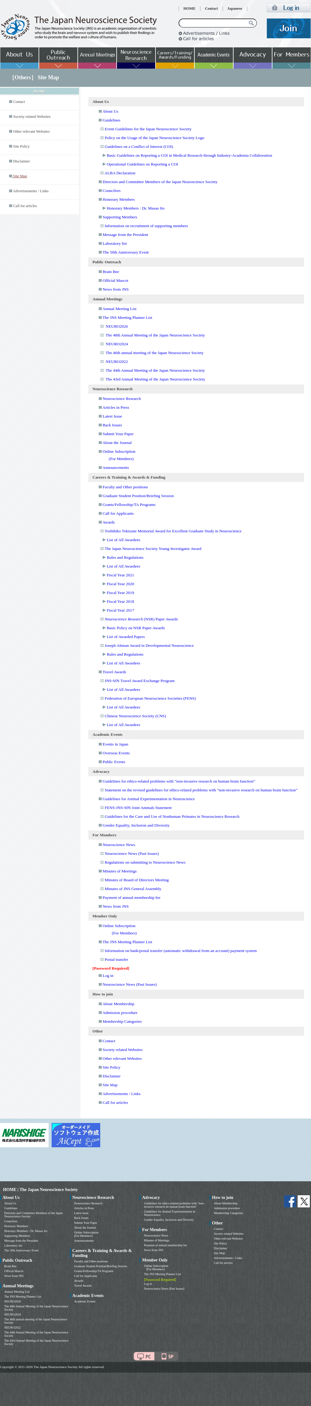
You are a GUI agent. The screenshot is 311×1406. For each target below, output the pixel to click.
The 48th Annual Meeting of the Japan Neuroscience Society (155, 335)
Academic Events (84, 1301)
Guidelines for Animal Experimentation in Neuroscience (149, 799)
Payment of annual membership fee (131, 897)
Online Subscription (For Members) (86, 1234)
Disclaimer (21, 161)
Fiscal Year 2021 (120, 575)
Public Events (114, 761)
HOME (189, 8)
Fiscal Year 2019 (120, 592)
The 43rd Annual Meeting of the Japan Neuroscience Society (155, 379)
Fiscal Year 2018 (120, 601)
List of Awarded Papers (126, 636)
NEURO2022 (117, 361)
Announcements (115, 467)
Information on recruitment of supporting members (146, 226)
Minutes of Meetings (120, 871)
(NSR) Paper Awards (141, 619)
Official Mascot (115, 280)
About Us (110, 111)
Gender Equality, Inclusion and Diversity (136, 825)
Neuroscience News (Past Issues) (132, 853)
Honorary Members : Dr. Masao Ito (135, 208)
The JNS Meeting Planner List (127, 317)
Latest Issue (112, 416)
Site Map (110, 1085)
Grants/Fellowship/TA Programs (129, 504)
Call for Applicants (118, 513)
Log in (108, 975)
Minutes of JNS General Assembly (133, 888)
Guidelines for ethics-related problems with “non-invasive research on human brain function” (179, 781)
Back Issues (112, 425)
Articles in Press (115, 407)
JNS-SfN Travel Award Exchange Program (140, 680)
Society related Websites (31, 116)
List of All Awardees (123, 539)
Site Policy (21, 146)
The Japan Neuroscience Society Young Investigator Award (152, 548)
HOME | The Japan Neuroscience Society (40, 1189)
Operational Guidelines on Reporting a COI (142, 164)
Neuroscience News (119, 844)
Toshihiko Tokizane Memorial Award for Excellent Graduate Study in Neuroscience (172, 531)
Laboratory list (115, 243)
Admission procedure (119, 1012)
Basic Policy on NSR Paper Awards (136, 628)
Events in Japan (115, 744)
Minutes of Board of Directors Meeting (137, 880)
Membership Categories (122, 1021)
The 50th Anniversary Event (126, 252)
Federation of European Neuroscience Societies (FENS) (150, 698)
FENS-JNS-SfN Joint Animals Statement (138, 807)
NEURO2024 (117, 344)
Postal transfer (116, 959)
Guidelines (111, 120)
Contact (211, 8)
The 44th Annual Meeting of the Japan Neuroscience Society (155, 370)
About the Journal (117, 442)
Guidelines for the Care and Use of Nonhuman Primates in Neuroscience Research (172, 816)
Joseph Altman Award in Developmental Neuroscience (149, 645)
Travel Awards (114, 672)
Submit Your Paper (118, 434)
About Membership (118, 1004)
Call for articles (25, 206)
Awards (108, 522)
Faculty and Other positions (125, 487)
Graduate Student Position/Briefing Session (138, 495)
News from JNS (116, 289)
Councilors (112, 190)
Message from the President (125, 234)
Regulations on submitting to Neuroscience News (145, 862)
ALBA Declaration (119, 173)
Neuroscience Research (122, 398)
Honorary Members (119, 199)
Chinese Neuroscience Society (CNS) (135, 716)
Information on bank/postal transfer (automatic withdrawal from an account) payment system (181, 950)
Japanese (234, 8)
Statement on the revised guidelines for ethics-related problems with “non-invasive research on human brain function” (201, 790)
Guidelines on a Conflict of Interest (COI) (139, 146)
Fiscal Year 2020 (120, 584)
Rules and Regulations (125, 557)
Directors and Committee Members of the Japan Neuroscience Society (160, 181)
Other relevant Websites (31, 131)
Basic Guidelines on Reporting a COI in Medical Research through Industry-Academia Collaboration (189, 155)
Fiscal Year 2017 (120, 610)
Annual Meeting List (119, 308)
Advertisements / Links (31, 191)
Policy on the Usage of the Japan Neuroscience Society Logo (154, 137)
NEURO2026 (117, 326)
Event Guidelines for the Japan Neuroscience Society (148, 129)
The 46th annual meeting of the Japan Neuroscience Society (154, 352)
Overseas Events (116, 753)
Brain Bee (111, 271)
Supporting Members (120, 217)
